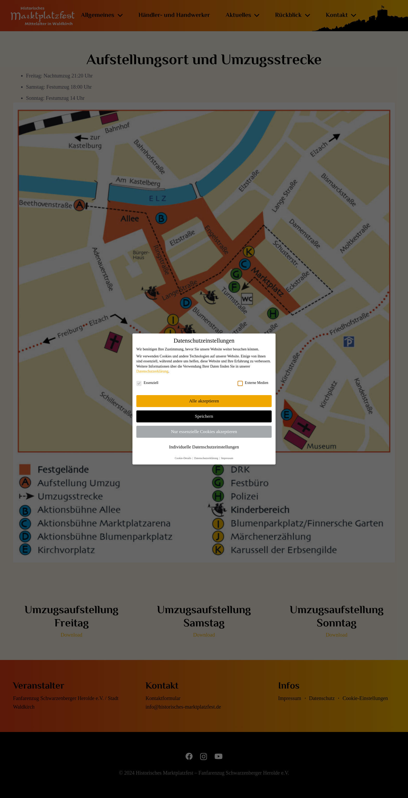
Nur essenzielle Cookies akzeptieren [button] (204, 431)
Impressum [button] (227, 458)
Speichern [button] (204, 416)
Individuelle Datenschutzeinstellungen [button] (204, 446)
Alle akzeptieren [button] (204, 400)
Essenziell (147, 383)
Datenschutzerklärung (152, 371)
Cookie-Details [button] (183, 458)
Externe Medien (253, 383)
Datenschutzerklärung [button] (206, 458)
